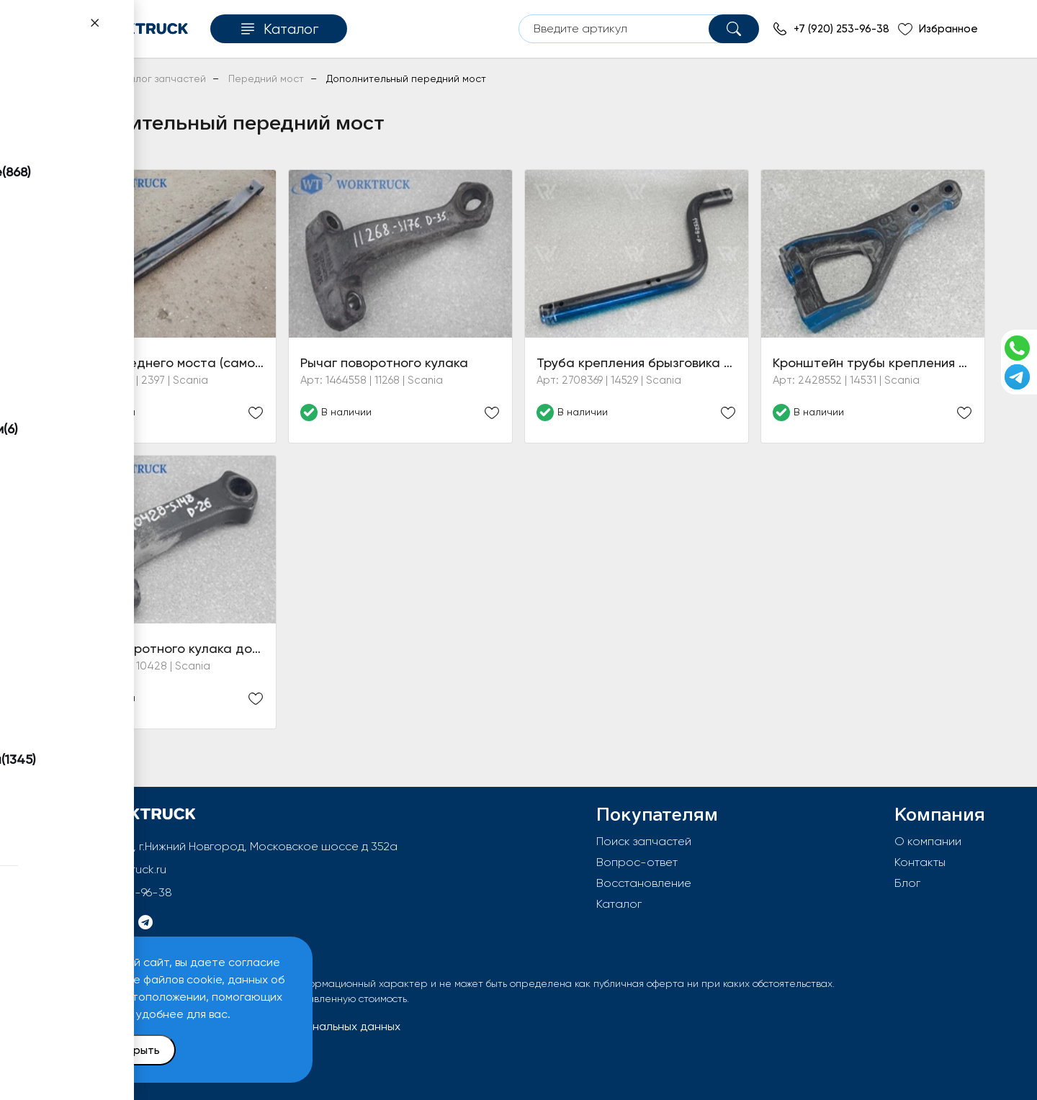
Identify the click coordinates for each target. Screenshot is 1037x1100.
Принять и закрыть (109, 1050)
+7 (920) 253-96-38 (122, 892)
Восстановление (643, 883)
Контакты (920, 862)
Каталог (619, 904)
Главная (71, 78)
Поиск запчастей (643, 841)
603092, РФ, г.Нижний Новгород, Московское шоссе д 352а (235, 846)
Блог (907, 883)
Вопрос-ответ (637, 862)
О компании (927, 841)
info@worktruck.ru (119, 869)
